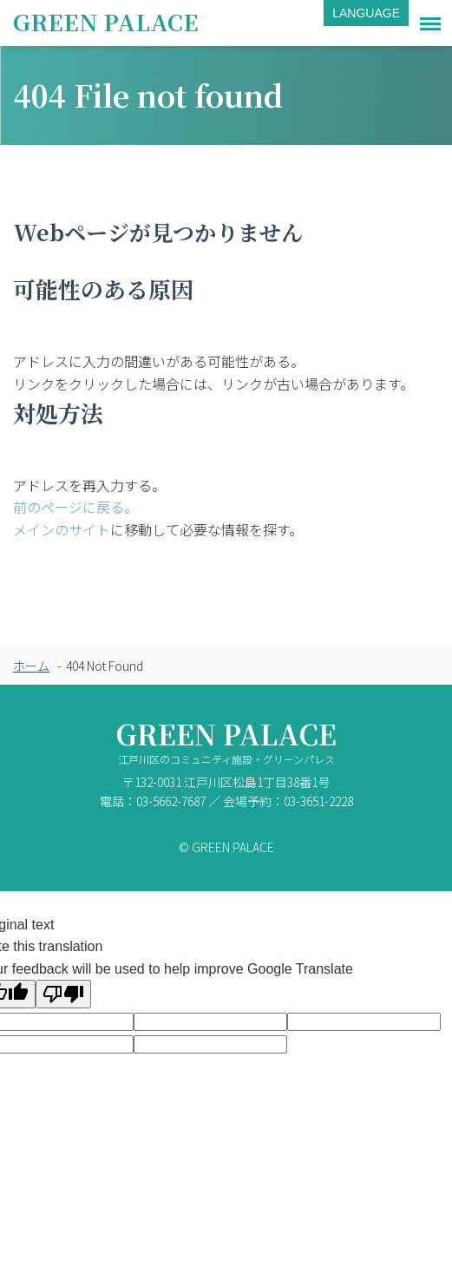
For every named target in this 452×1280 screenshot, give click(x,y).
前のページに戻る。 (75, 506)
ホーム (31, 665)
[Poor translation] (63, 994)
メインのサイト (61, 529)
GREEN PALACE (106, 21)
